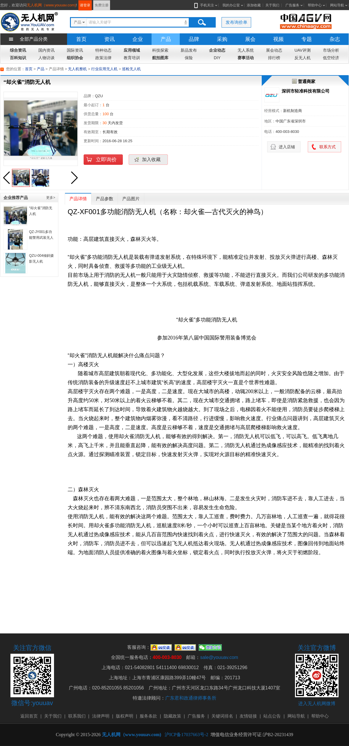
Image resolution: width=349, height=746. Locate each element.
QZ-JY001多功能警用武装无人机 (41, 237)
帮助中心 (315, 5)
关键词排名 (222, 716)
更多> (50, 198)
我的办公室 (231, 5)
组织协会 (75, 57)
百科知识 (18, 57)
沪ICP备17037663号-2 (186, 734)
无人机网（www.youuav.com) (51, 5)
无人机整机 (77, 69)
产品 (166, 39)
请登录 (85, 5)
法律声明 (100, 716)
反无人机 (302, 57)
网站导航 (337, 5)
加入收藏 (151, 159)
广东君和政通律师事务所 (190, 698)
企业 (137, 39)
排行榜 (274, 57)
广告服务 (292, 5)
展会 (250, 39)
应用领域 (132, 50)
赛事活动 (246, 57)
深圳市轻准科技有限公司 (306, 90)
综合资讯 (18, 50)
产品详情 (78, 198)
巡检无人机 (131, 69)
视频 (278, 39)
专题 (306, 39)
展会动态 (274, 50)
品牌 (194, 39)
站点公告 (272, 716)
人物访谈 (46, 57)
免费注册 (102, 5)
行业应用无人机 (104, 69)
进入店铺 (287, 146)
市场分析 (331, 50)
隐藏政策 (172, 716)
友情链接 (248, 716)
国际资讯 (75, 50)
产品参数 (104, 198)
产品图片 (131, 198)
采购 (222, 39)
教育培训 (132, 57)
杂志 (335, 39)
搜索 (202, 22)
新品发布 (189, 50)
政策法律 (103, 57)
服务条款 (148, 716)
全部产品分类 (34, 39)
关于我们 (272, 5)
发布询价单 (236, 22)
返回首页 (29, 716)
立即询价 (106, 159)
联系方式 (327, 146)
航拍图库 (160, 57)
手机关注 (206, 5)
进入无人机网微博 (316, 703)
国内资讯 (46, 50)
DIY (217, 57)
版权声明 (124, 716)
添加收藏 (254, 5)
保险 (189, 57)
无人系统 (246, 50)
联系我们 (77, 716)
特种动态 (103, 50)
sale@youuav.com (219, 657)
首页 (81, 39)
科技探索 (160, 50)
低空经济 (331, 57)
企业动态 (217, 50)
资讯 (109, 39)
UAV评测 (302, 50)
